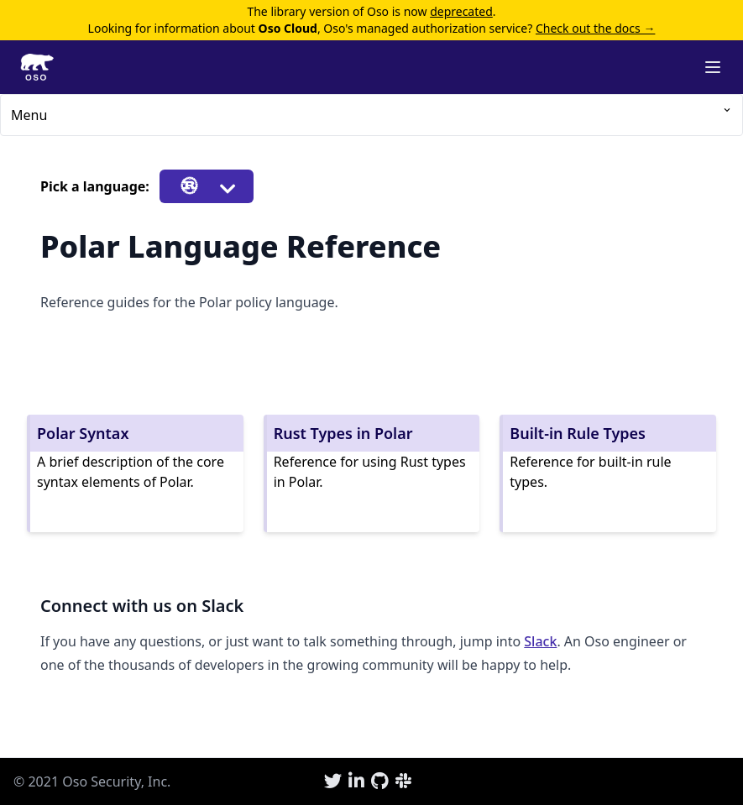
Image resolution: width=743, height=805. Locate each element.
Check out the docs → (595, 28)
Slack (540, 641)
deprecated (461, 11)
